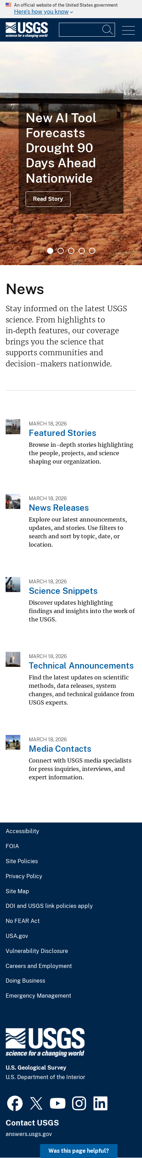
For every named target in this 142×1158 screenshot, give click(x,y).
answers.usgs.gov (29, 1134)
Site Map (17, 891)
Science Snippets (63, 591)
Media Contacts (60, 748)
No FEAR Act (23, 921)
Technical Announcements (81, 665)
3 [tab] (71, 251)
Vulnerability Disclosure (37, 951)
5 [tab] (92, 251)
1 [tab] (50, 251)
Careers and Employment (39, 966)
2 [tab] (61, 251)
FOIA (12, 846)
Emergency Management (38, 996)
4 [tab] (82, 251)
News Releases (59, 507)
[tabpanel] (71, 153)
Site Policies (22, 861)
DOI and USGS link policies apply (49, 906)
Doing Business (25, 981)
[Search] (108, 30)
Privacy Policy (24, 876)
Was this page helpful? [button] (78, 1151)
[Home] (27, 35)
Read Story (48, 199)
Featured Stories (62, 433)
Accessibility (22, 831)
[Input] (87, 30)
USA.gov (17, 936)
